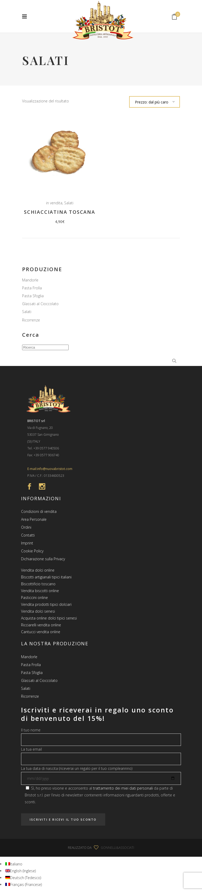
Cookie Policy (32, 550)
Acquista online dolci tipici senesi (49, 618)
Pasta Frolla (32, 287)
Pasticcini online (34, 597)
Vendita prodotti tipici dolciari (46, 604)
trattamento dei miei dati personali (123, 788)
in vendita (54, 202)
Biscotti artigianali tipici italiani (46, 576)
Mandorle (30, 280)
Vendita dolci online (37, 570)
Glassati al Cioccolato (40, 303)
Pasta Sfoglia (33, 295)
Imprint (27, 543)
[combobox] (154, 102)
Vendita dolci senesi (38, 611)
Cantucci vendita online (40, 631)
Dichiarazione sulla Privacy (43, 558)
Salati (68, 202)
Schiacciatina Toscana (59, 212)
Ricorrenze (31, 320)
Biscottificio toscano (38, 583)
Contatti (28, 535)
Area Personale (34, 519)
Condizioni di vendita (39, 511)
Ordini (26, 527)
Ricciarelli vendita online (41, 624)
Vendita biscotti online (40, 590)
